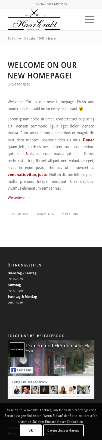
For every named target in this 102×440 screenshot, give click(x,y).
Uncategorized (19, 84)
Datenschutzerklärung (63, 430)
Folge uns (21, 370)
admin (73, 214)
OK (31, 430)
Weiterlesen (20, 197)
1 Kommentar (45, 214)
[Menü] (86, 19)
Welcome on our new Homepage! (42, 70)
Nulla (30, 153)
